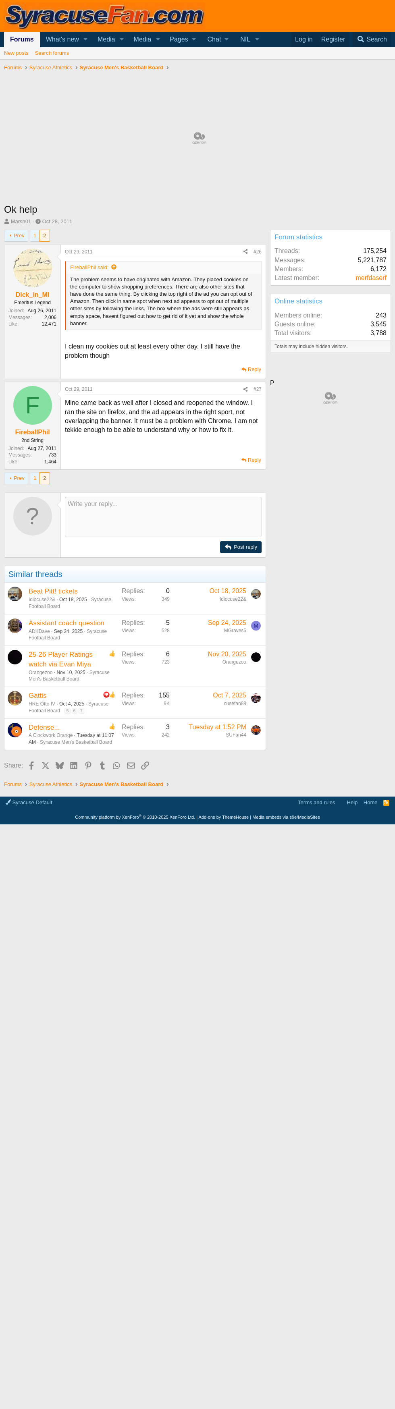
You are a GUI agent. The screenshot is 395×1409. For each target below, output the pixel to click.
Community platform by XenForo (135, 927)
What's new (62, 39)
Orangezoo (40, 672)
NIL (245, 39)
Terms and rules (316, 913)
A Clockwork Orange (51, 735)
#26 (258, 252)
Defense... (44, 727)
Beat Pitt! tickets (53, 591)
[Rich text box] (163, 517)
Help (352, 913)
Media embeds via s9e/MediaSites (286, 927)
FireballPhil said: (89, 267)
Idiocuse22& (42, 599)
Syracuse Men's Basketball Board (76, 742)
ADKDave (39, 631)
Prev (19, 235)
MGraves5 (235, 630)
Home (371, 913)
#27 (258, 389)
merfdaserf (371, 277)
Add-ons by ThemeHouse (224, 927)
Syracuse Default (29, 913)
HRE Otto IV (42, 704)
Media (106, 39)
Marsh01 (21, 221)
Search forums (52, 53)
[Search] (371, 39)
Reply (254, 369)
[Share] (245, 252)
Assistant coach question (66, 623)
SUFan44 (236, 735)
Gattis (37, 695)
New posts (16, 53)
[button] (85, 39)
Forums (22, 39)
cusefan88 (235, 703)
